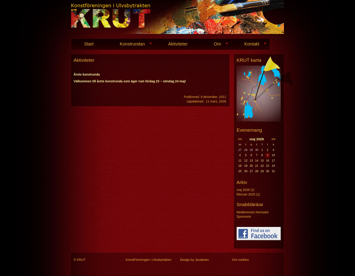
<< (240, 139)
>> (273, 139)
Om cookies (240, 260)
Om (214, 44)
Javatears (202, 260)
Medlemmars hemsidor (253, 212)
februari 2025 (246, 194)
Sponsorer (244, 216)
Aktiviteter (178, 43)
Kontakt (248, 44)
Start (89, 43)
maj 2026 (243, 190)
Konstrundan (129, 44)
